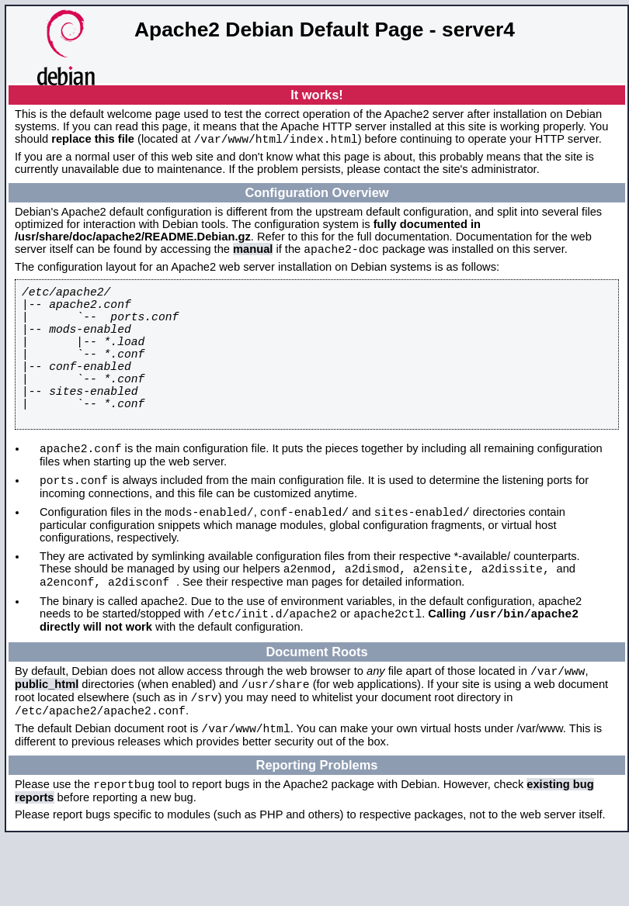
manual (253, 253)
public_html (46, 741)
